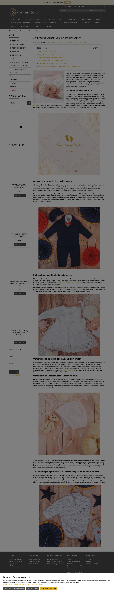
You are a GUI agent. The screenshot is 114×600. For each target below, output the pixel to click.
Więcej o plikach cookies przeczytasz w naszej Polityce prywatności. (23, 584)
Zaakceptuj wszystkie (48, 588)
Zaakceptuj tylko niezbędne (14, 588)
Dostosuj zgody (32, 588)
